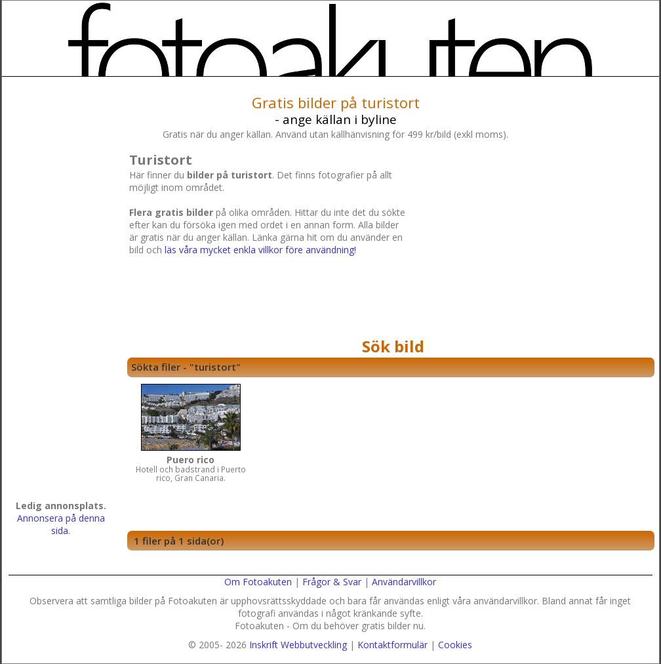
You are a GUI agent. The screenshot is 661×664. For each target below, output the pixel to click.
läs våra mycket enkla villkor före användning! (260, 249)
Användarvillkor (404, 581)
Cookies (455, 644)
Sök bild (393, 346)
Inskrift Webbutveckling (298, 644)
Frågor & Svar (331, 581)
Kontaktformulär (392, 644)
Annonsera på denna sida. (61, 524)
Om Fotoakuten (258, 581)
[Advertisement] (529, 241)
